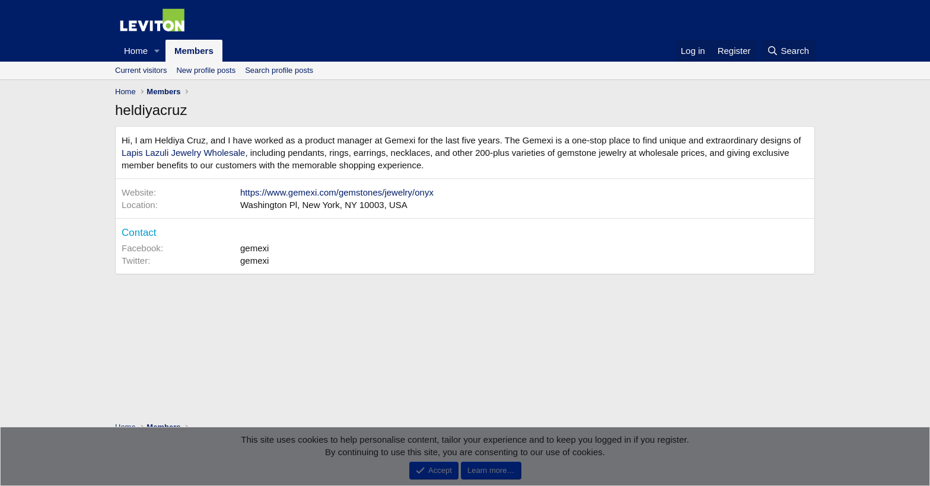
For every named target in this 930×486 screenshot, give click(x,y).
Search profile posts (279, 70)
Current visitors (141, 70)
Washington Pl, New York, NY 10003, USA (323, 205)
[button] (157, 51)
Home (136, 51)
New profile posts (205, 70)
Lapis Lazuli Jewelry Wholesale (183, 153)
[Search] (788, 51)
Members (194, 51)
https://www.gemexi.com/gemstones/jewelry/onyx (337, 192)
